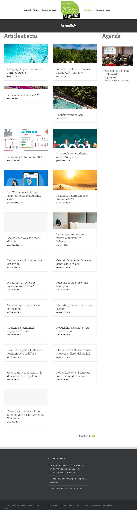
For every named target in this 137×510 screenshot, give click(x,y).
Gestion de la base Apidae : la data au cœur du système (24, 374)
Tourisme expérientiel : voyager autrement (21, 329)
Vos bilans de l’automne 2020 (25, 157)
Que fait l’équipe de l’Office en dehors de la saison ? (74, 261)
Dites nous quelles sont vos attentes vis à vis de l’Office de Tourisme (25, 414)
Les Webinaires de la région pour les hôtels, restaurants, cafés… (24, 195)
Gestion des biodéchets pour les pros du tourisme (68, 480)
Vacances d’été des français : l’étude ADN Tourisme (73, 70)
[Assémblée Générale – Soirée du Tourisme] (117, 48)
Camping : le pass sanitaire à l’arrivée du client (24, 70)
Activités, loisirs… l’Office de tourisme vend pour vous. (73, 374)
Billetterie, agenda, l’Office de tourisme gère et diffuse (24, 351)
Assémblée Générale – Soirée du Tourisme (117, 74)
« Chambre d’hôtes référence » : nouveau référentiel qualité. (74, 351)
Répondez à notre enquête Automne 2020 (72, 197)
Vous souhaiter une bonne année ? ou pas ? (72, 155)
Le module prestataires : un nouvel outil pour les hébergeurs (72, 238)
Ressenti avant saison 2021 (23, 95)
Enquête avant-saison (69, 114)
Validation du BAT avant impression (66, 488)
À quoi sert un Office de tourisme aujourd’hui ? (21, 284)
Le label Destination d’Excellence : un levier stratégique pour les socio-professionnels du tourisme (67, 469)
